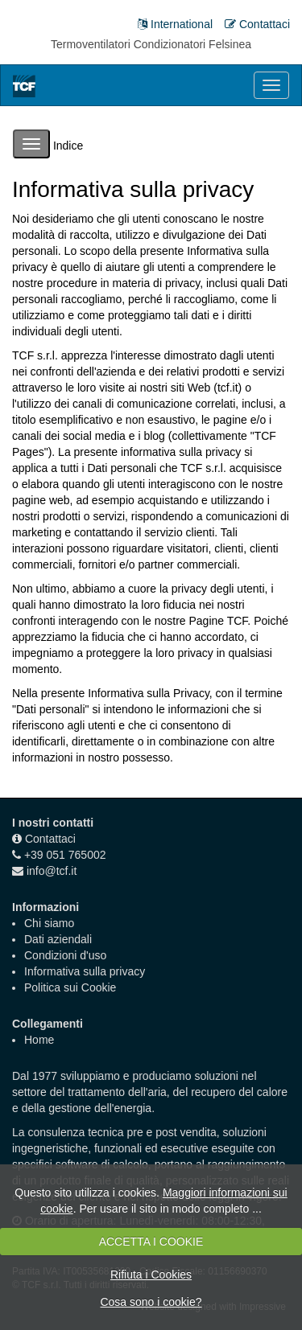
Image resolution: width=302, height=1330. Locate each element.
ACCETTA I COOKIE (151, 1241)
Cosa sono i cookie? (150, 1301)
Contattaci (50, 838)
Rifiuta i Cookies (151, 1274)
